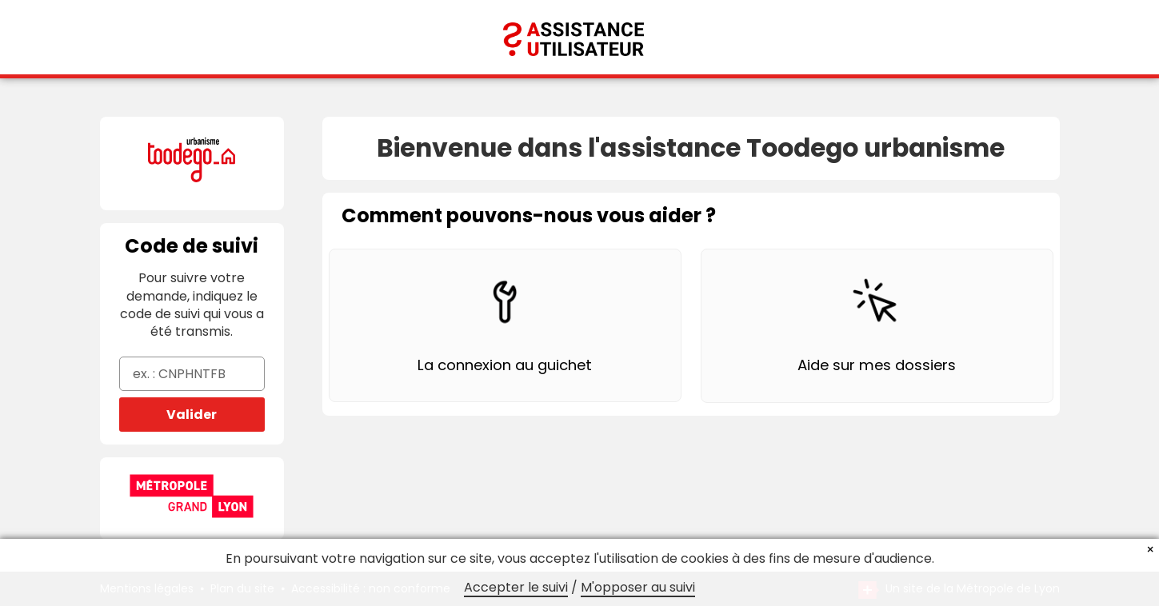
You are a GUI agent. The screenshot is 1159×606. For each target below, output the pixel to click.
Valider (191, 414)
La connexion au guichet (505, 365)
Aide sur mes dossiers (876, 365)
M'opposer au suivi (638, 587)
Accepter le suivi (516, 587)
